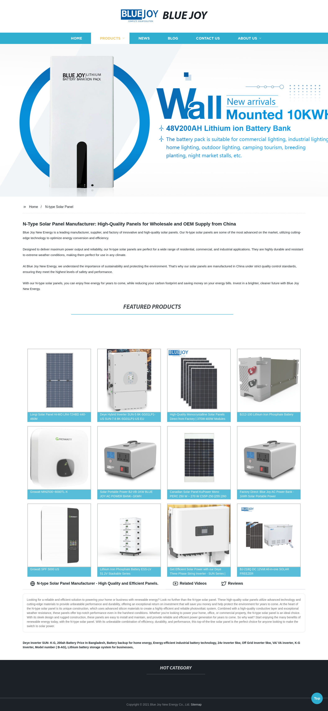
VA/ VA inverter (283, 642)
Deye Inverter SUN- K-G (39, 642)
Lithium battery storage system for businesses (100, 647)
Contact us (208, 38)
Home (76, 38)
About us (247, 38)
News (144, 38)
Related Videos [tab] (190, 583)
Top (317, 700)
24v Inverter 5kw (229, 642)
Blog (173, 38)
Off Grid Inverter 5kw (256, 642)
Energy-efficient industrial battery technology (184, 642)
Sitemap (196, 704)
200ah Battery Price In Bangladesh (81, 642)
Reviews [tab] (232, 583)
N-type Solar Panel (59, 207)
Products (110, 38)
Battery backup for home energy (129, 642)
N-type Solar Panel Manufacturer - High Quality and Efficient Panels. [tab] (94, 583)
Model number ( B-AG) (50, 647)
